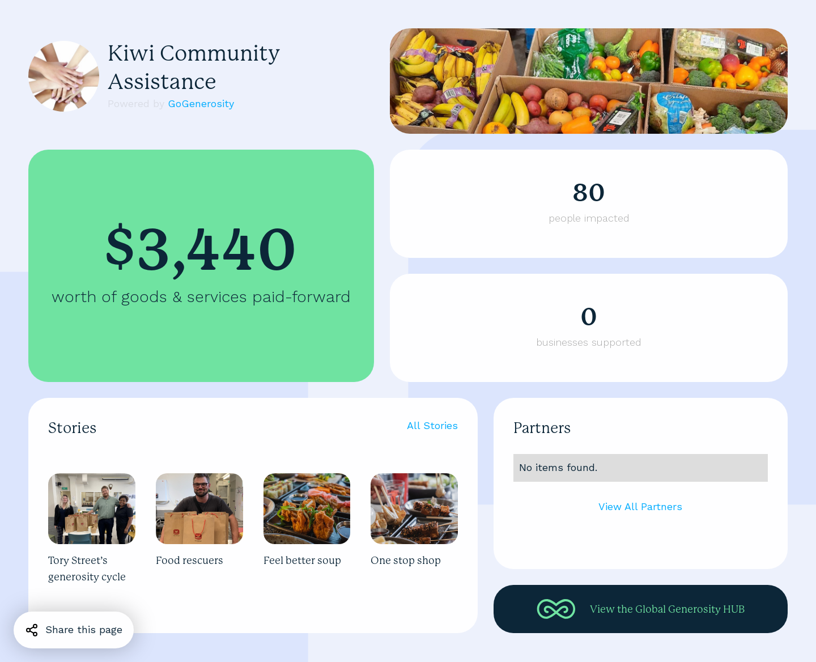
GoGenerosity (201, 103)
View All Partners (640, 506)
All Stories (432, 425)
